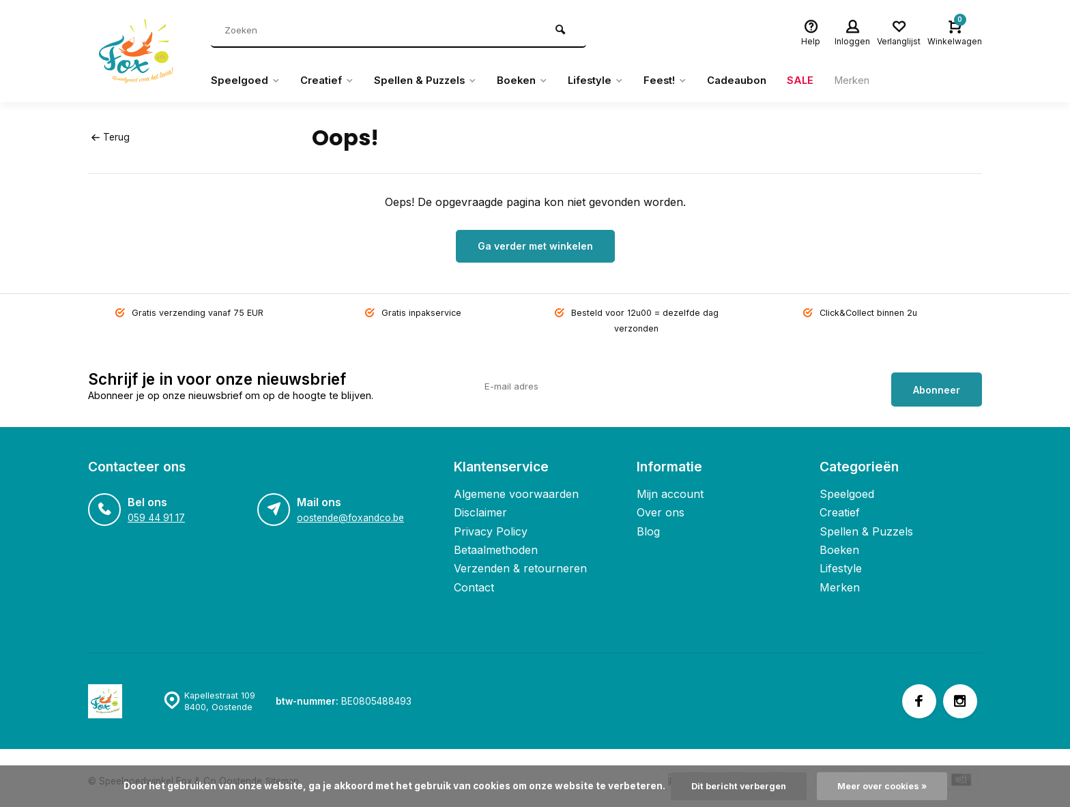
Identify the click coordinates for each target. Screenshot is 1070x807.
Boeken (535, 80)
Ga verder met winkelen (535, 246)
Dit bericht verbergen (734, 785)
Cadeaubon (759, 80)
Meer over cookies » (885, 785)
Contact (474, 580)
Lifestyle (611, 80)
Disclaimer (480, 505)
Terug (109, 137)
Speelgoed (246, 80)
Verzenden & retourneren (520, 561)
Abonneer (936, 382)
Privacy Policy (490, 524)
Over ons (660, 505)
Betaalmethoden (496, 543)
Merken (879, 80)
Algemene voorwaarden (516, 487)
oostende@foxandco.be (350, 510)
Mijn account (670, 487)
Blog (648, 524)
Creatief (331, 80)
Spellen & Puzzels (433, 80)
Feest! (685, 80)
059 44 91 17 (155, 510)
